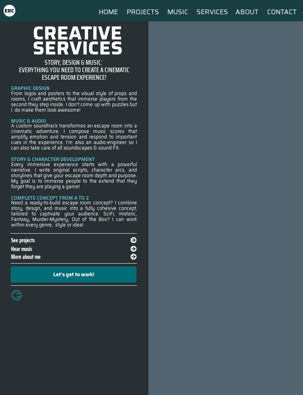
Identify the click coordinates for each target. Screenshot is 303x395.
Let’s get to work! (73, 274)
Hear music (21, 249)
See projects (23, 240)
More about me (26, 257)
